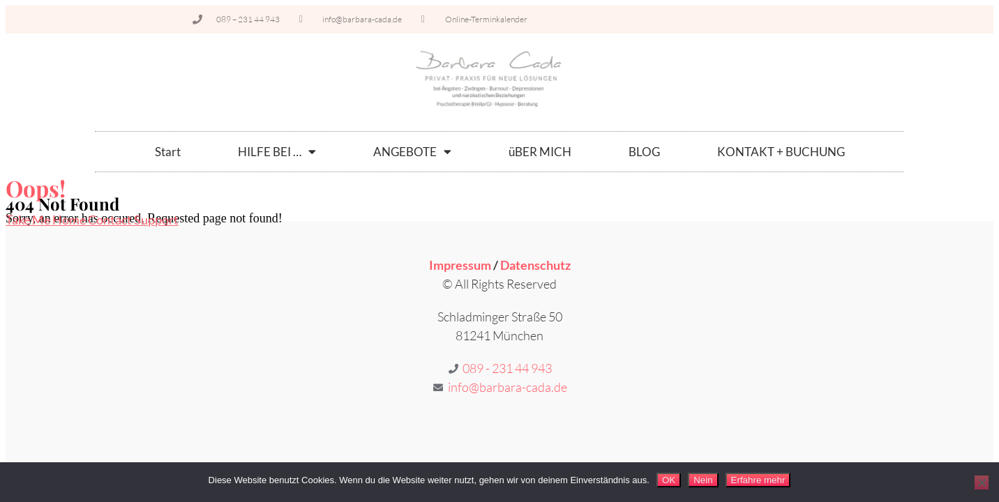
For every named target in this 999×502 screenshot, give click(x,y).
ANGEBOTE (412, 152)
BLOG (644, 151)
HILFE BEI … (277, 152)
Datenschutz (535, 265)
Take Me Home (47, 219)
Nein (702, 480)
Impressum (460, 265)
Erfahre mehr (758, 480)
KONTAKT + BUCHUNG (781, 151)
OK (668, 480)
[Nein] (982, 482)
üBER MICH (540, 151)
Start (168, 151)
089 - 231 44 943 (507, 368)
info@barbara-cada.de (507, 387)
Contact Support (133, 219)
